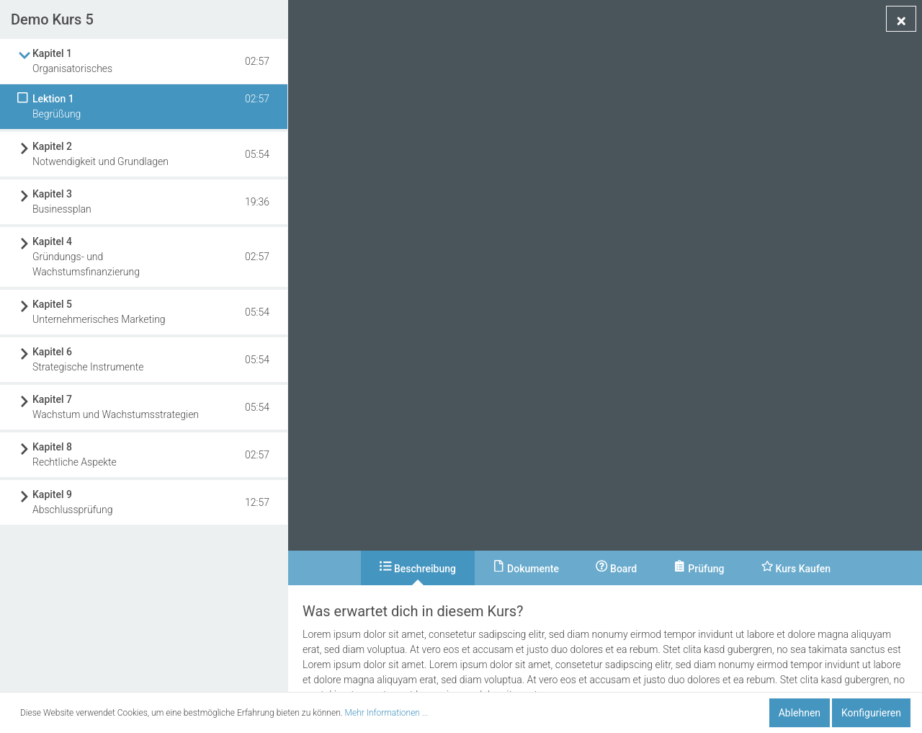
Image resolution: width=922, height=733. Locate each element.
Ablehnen (799, 713)
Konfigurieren (871, 713)
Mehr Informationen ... (387, 713)
